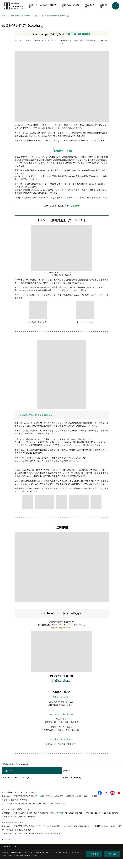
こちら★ (74, 205)
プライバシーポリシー (59, 852)
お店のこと (8, 770)
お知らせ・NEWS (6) (72, 777)
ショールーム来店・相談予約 (42, 6)
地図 (42, 796)
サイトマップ (9, 839)
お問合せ (103, 6)
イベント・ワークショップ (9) (16, 777)
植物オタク (68, 770)
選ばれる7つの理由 (70, 6)
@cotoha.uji (63, 680)
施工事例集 (89, 6)
